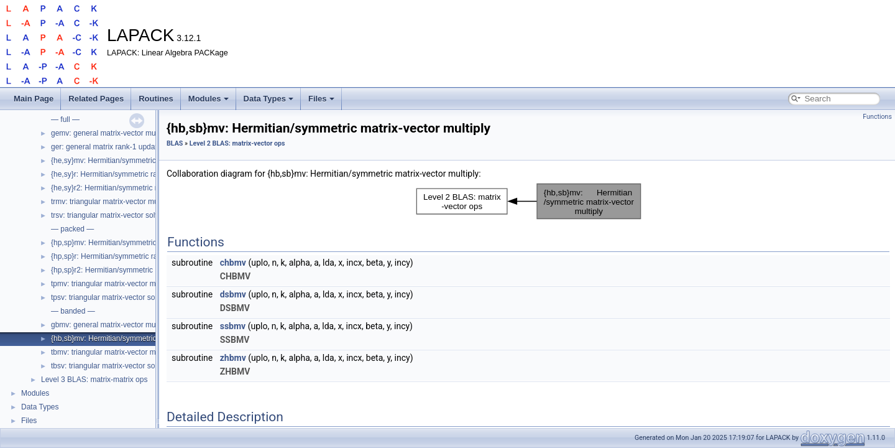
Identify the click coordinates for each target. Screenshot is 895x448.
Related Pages (96, 98)
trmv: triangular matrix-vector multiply (112, 201)
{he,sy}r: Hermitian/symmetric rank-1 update (123, 174)
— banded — (73, 311)
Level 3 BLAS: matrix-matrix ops (94, 379)
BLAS (175, 143)
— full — (65, 119)
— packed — (72, 229)
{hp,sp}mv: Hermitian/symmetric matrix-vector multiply (140, 242)
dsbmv (233, 294)
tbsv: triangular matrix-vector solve (108, 366)
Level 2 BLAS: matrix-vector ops (237, 143)
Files (321, 98)
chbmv (233, 263)
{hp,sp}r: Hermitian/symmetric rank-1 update (124, 256)
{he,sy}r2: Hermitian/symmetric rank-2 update (126, 188)
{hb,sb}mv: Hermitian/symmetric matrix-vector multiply (140, 338)
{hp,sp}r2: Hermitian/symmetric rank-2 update (126, 270)
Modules (208, 98)
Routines (156, 98)
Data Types (268, 98)
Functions (877, 117)
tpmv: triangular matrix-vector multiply (113, 283)
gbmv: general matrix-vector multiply (111, 324)
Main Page (33, 98)
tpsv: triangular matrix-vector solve (108, 297)
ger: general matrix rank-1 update (106, 146)
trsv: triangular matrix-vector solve (107, 215)
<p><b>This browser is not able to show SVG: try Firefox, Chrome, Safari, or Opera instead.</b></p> (528, 201)
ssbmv (233, 326)
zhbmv (233, 358)
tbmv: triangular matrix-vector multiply (113, 352)
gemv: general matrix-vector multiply (111, 133)
